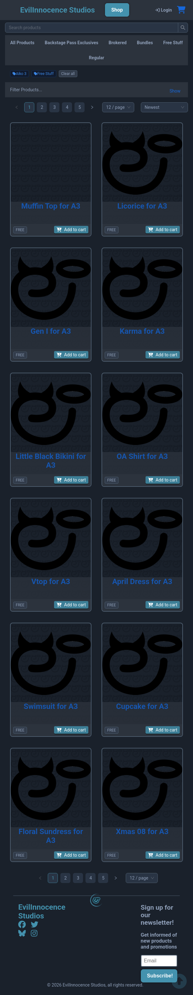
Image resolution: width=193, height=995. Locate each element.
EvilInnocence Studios (41, 911)
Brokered (118, 42)
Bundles (145, 42)
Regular (96, 57)
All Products (22, 42)
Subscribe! (160, 975)
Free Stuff (173, 42)
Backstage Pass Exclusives (71, 42)
